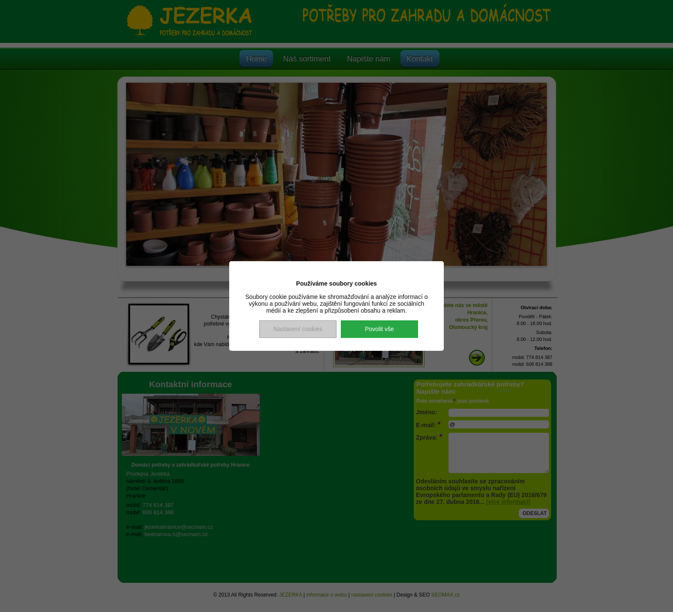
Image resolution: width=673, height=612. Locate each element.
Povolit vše (379, 329)
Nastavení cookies (297, 329)
